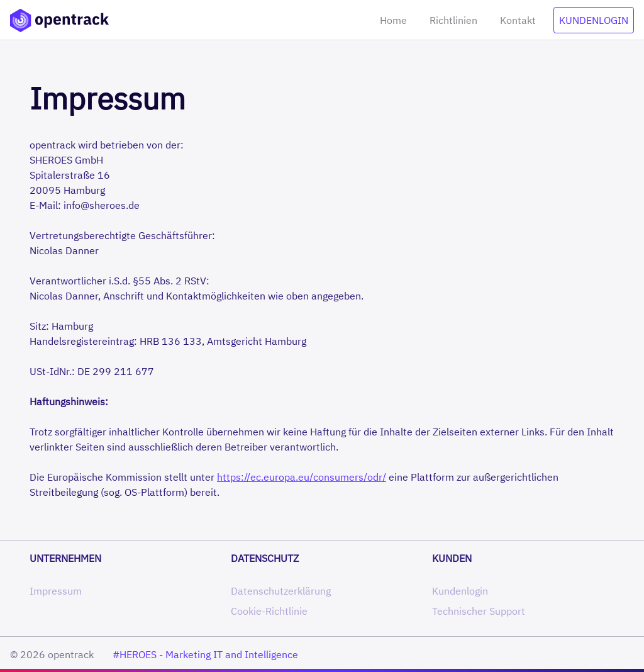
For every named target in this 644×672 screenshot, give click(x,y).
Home (393, 20)
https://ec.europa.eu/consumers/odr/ (301, 477)
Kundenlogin (593, 20)
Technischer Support (478, 611)
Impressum (56, 591)
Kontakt (518, 20)
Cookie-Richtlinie (269, 611)
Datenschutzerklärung (281, 591)
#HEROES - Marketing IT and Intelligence (205, 654)
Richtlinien (453, 20)
